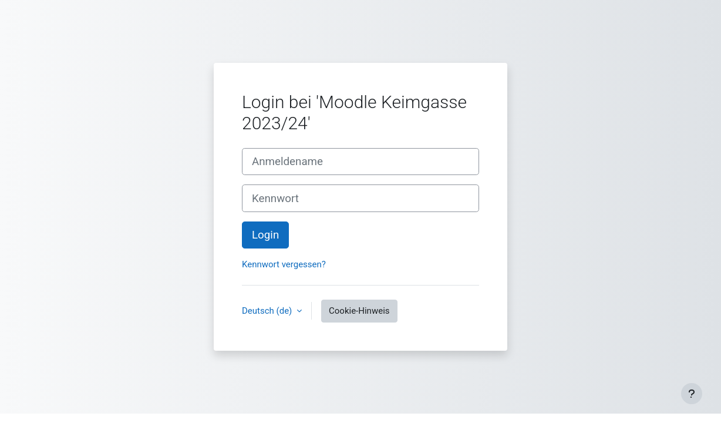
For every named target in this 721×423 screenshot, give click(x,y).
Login (265, 235)
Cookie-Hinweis (359, 311)
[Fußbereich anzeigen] (691, 393)
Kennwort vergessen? (284, 264)
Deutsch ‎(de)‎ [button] (268, 311)
